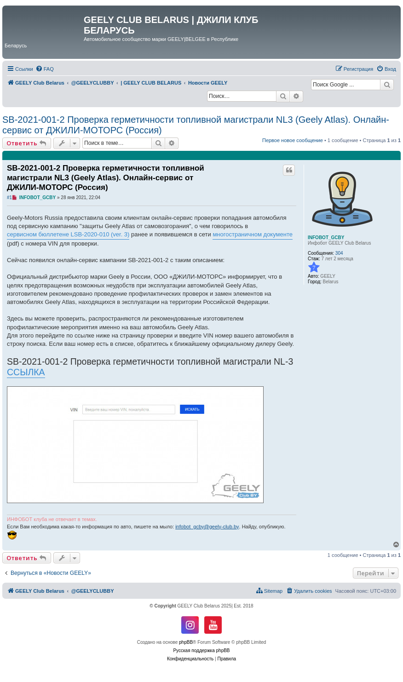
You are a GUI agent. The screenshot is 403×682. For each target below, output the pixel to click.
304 (339, 253)
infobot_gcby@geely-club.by (207, 526)
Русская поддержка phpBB (201, 650)
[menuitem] (44, 69)
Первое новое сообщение (292, 140)
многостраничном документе (253, 234)
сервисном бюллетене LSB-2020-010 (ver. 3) (68, 234)
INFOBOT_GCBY (326, 237)
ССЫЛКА (26, 372)
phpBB (186, 642)
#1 (9, 197)
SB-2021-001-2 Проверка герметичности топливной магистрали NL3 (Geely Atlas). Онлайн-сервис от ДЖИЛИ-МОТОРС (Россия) (195, 125)
